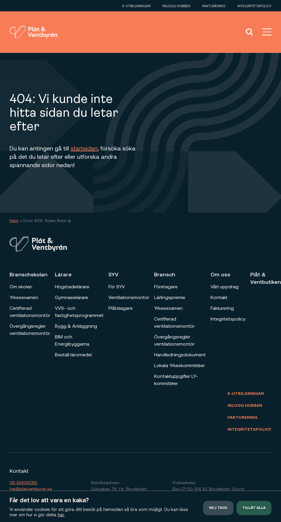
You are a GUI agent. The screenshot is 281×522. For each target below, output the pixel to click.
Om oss (220, 274)
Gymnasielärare (71, 297)
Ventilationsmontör (128, 297)
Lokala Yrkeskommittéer (179, 365)
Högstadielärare (72, 286)
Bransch (164, 274)
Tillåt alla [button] (253, 508)
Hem (14, 220)
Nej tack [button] (218, 508)
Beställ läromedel (73, 354)
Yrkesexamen (24, 297)
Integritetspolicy (254, 6)
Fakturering (213, 6)
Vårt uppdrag (225, 286)
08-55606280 (23, 482)
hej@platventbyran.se (31, 488)
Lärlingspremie (169, 297)
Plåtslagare (120, 308)
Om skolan (21, 286)
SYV (113, 274)
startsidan (84, 148)
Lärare (63, 274)
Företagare (166, 286)
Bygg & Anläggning (76, 326)
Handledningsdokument (180, 354)
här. (61, 514)
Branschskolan (28, 274)
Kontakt (219, 297)
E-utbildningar (136, 6)
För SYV (116, 286)
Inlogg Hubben (176, 6)
